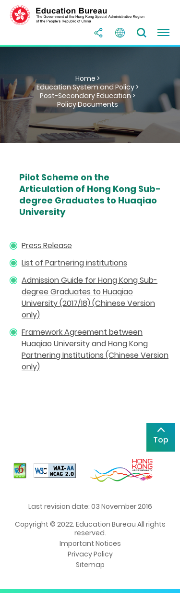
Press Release (47, 245)
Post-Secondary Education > (87, 95)
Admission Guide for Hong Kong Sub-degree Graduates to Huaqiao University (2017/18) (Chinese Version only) (89, 297)
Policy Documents (87, 104)
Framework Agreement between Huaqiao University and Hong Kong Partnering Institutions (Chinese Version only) (95, 349)
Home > (87, 78)
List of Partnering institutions (74, 262)
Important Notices (90, 543)
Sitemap (90, 564)
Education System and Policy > (87, 87)
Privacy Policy (90, 554)
